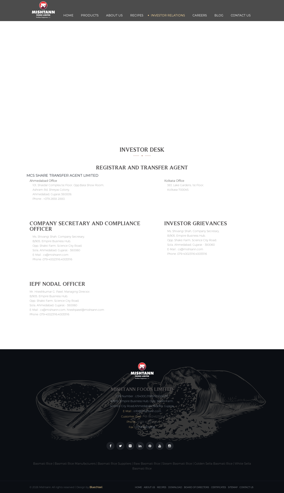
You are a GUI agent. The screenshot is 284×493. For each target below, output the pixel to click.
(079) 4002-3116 (147, 422)
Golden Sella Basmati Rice (213, 463)
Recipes (136, 15)
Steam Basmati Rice (177, 463)
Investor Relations (168, 15)
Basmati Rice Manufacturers (75, 463)
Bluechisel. (96, 487)
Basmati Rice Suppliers (114, 463)
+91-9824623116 (153, 416)
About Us (114, 15)
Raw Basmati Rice (147, 463)
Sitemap (232, 487)
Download (175, 487)
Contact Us (241, 15)
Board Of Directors (196, 487)
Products (90, 15)
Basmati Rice (42, 463)
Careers (199, 15)
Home (68, 15)
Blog (218, 15)
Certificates (218, 487)
